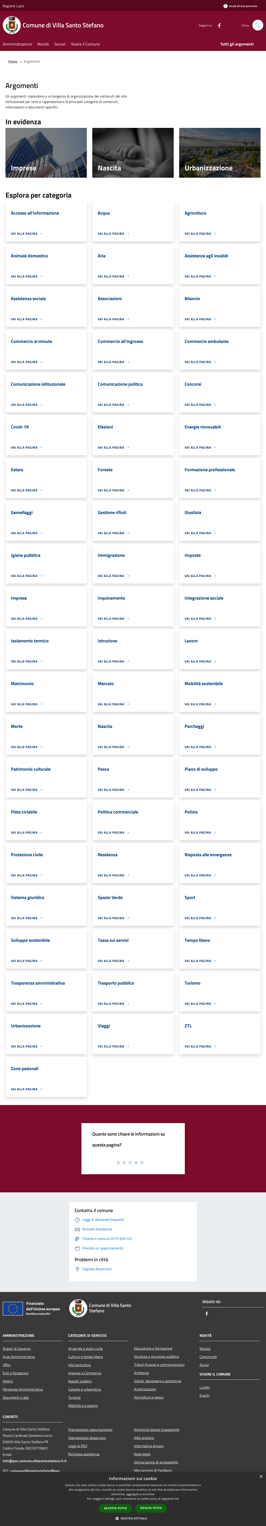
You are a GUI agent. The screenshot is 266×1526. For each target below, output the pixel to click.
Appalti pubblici (80, 1381)
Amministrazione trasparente (156, 1429)
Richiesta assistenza (84, 1454)
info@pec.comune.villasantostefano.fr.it (35, 1461)
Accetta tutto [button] (115, 1508)
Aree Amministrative (19, 1356)
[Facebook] (217, 25)
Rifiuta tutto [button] (151, 1508)
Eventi (205, 1395)
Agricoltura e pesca (149, 1397)
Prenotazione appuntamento (90, 1429)
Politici (8, 1381)
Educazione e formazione (153, 1348)
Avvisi (204, 1365)
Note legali (142, 1454)
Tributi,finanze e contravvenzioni (159, 1364)
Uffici (7, 1365)
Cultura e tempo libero (85, 1356)
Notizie (205, 1348)
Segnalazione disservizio (87, 1437)
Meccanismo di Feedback (153, 1470)
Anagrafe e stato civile (85, 1348)
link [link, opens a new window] (176, 1499)
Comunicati (208, 1356)
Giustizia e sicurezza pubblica (156, 1356)
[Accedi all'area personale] (240, 6)
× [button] (261, 1476)
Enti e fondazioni (16, 1373)
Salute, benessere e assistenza (157, 1381)
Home (12, 61)
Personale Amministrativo (23, 1389)
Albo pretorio (144, 1437)
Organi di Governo (17, 1348)
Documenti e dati (16, 1397)
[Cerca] (257, 25)
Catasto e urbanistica (84, 1389)
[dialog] (133, 1499)
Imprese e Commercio (84, 1373)
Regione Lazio (13, 6)
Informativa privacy (149, 1446)
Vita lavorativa (79, 1365)
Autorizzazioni (145, 1389)
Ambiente (141, 1372)
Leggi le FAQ (77, 1446)
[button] (133, 1518)
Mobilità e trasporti (83, 1405)
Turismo (74, 1397)
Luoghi (205, 1387)
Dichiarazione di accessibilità (156, 1462)
